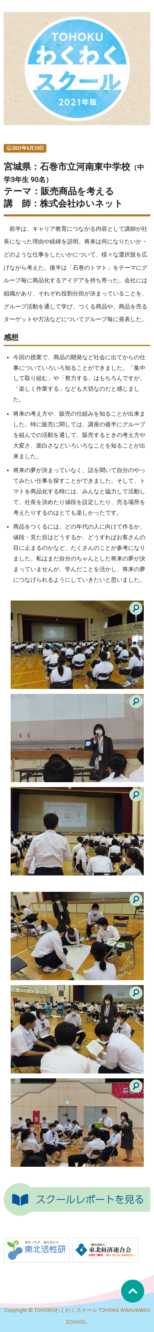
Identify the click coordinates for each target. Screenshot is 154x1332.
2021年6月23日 (25, 148)
